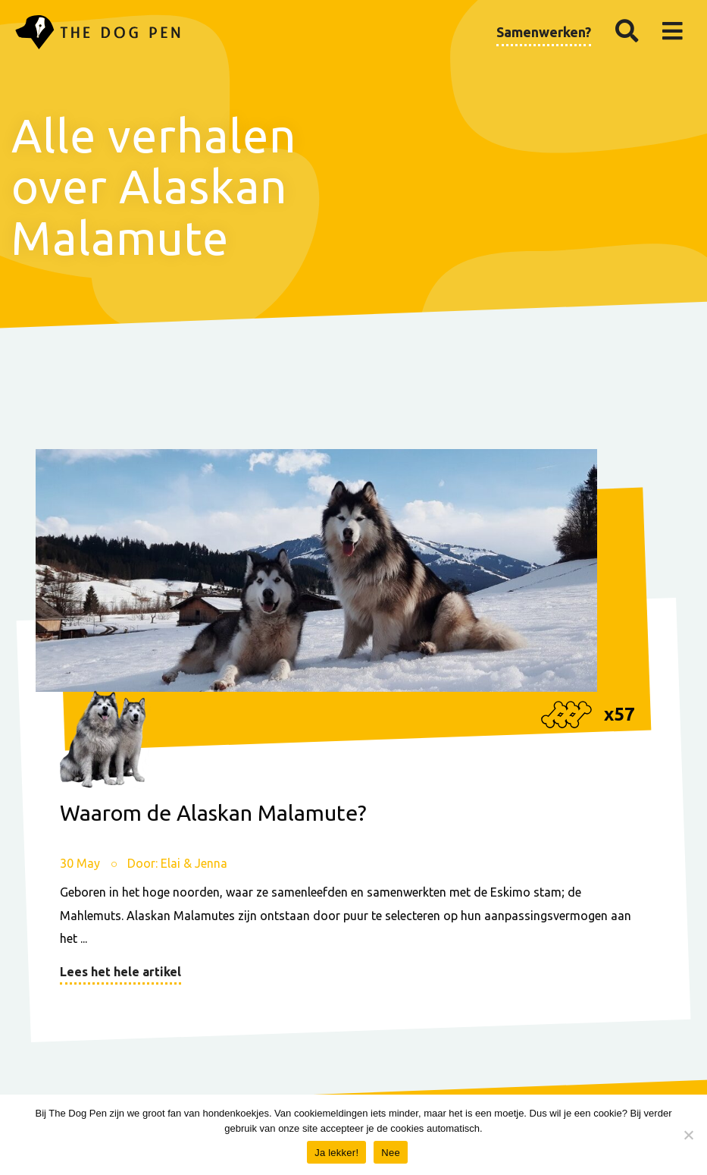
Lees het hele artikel (120, 972)
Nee (390, 1152)
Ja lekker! (336, 1152)
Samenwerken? (543, 31)
